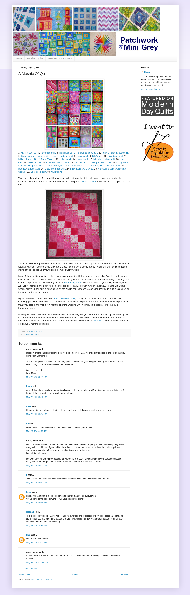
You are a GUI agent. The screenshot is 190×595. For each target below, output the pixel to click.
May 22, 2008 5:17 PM (36, 483)
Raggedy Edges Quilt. (29, 168)
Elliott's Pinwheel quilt (64, 298)
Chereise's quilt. (39, 172)
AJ (27, 423)
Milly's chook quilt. (27, 159)
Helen (147, 72)
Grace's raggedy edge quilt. (35, 156)
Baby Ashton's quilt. (102, 162)
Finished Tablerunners (60, 58)
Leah (28, 492)
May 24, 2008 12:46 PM (37, 562)
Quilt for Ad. (57, 172)
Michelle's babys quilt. (104, 159)
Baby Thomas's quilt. (55, 168)
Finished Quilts (35, 58)
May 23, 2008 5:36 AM (36, 525)
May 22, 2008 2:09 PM (36, 377)
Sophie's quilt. (49, 152)
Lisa (28, 535)
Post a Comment (30, 568)
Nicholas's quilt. (67, 152)
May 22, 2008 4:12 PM (36, 431)
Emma (29, 386)
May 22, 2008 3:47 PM (36, 414)
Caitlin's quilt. (81, 162)
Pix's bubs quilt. (115, 156)
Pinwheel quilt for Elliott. (58, 162)
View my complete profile (152, 89)
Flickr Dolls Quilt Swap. (82, 168)
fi (26, 475)
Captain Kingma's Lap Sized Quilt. (85, 165)
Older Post (125, 575)
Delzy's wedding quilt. (62, 156)
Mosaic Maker (89, 181)
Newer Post (24, 575)
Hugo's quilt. (82, 159)
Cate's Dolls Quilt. (55, 165)
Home (19, 58)
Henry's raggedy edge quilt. (115, 152)
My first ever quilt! (30, 152)
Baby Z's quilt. (48, 159)
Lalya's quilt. (66, 159)
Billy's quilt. (97, 156)
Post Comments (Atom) (42, 579)
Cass (28, 406)
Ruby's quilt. (83, 156)
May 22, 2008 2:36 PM (36, 397)
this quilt (97, 320)
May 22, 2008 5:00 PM (36, 466)
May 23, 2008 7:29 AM (36, 543)
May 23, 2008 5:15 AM (36, 502)
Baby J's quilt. (35, 162)
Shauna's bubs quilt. (88, 152)
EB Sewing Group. (73, 282)
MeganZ (30, 512)
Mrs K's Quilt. (113, 165)
